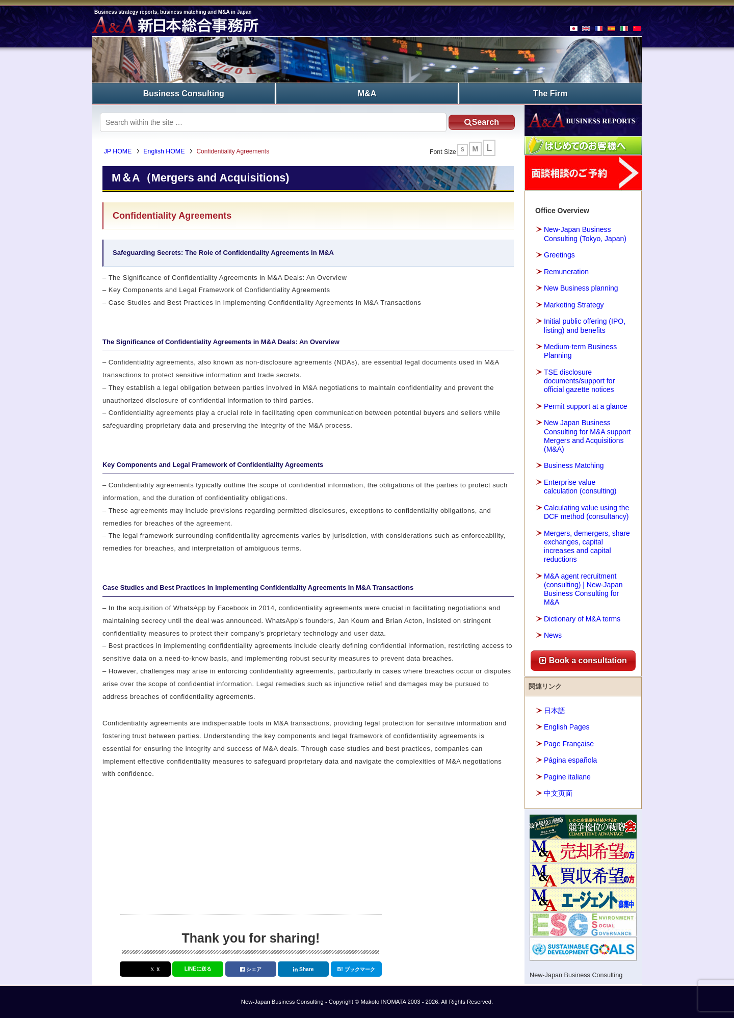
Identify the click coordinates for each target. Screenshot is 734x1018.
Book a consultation (582, 660)
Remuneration (566, 271)
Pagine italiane (567, 776)
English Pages (567, 726)
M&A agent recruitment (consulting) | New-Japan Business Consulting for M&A (583, 588)
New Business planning (581, 287)
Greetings (559, 254)
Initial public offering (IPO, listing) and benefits (584, 325)
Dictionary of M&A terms (582, 618)
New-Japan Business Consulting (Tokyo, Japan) (585, 233)
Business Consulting (183, 93)
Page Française (569, 743)
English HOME (165, 151)
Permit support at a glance (585, 406)
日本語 (554, 710)
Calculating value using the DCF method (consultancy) (586, 511)
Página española (570, 759)
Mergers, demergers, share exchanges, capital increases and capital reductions (587, 546)
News (553, 635)
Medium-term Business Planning (580, 350)
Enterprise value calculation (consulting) (580, 486)
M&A (367, 93)
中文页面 (558, 793)
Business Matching (574, 465)
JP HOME (119, 151)
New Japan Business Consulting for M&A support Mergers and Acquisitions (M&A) (587, 435)
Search (478, 121)
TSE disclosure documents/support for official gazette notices (579, 380)
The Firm (550, 93)
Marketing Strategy (574, 304)
